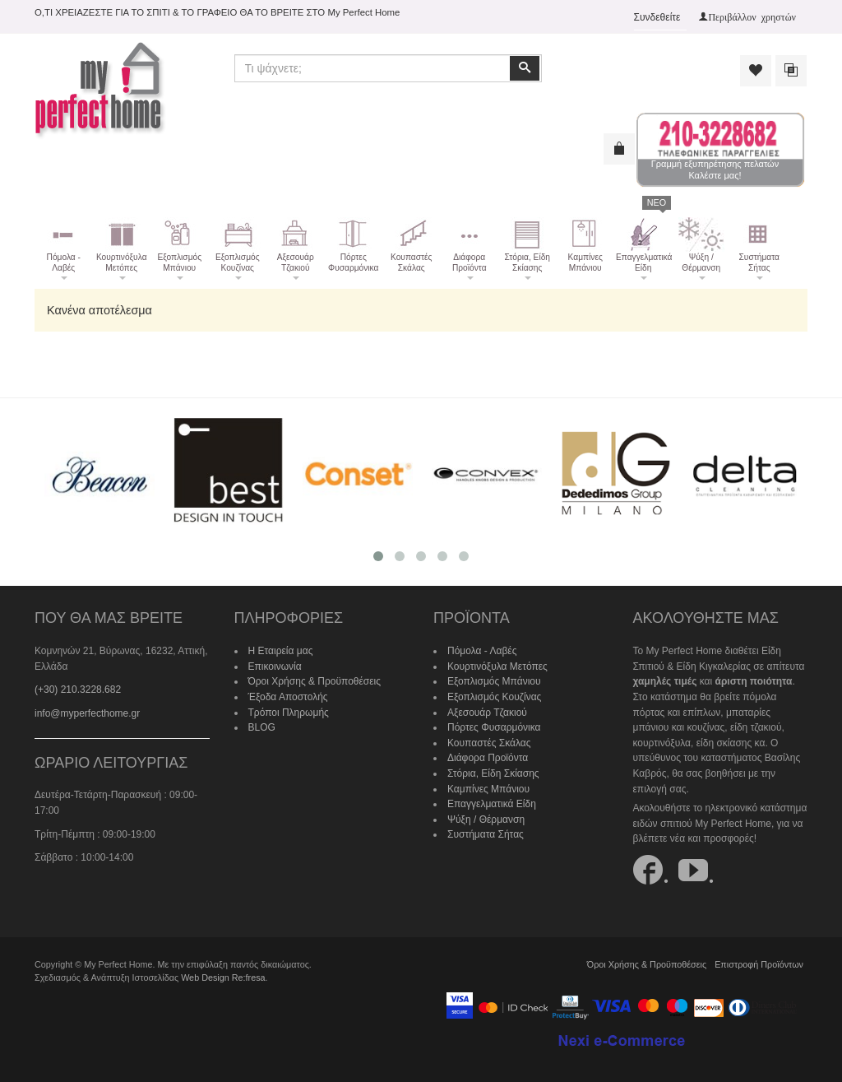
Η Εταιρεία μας (280, 651)
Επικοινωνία (275, 666)
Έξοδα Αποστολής (288, 697)
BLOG (261, 727)
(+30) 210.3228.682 (78, 689)
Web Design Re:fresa (223, 977)
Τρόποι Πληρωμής (288, 712)
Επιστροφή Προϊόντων (759, 964)
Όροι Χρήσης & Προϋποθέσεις (315, 681)
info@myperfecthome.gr (87, 713)
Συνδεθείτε (657, 17)
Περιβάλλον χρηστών (752, 16)
